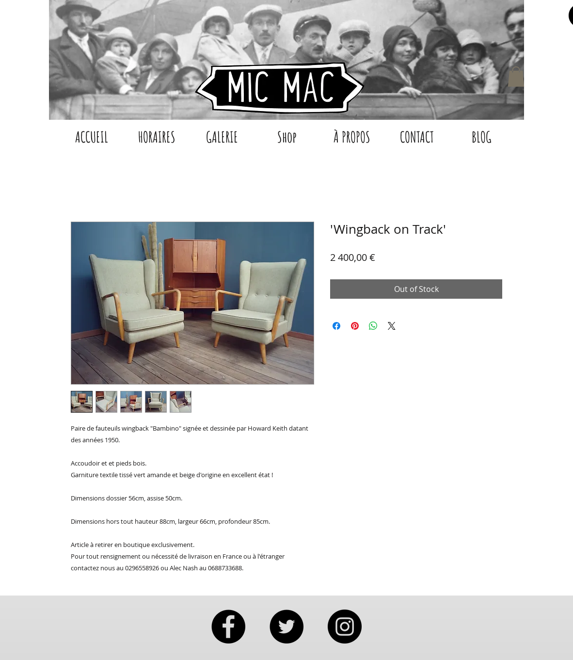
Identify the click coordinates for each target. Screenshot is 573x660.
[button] (516, 76)
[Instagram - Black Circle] (345, 627)
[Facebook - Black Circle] (228, 627)
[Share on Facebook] (336, 326)
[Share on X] (392, 326)
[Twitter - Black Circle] (286, 627)
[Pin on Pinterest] (355, 326)
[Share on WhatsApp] (373, 326)
